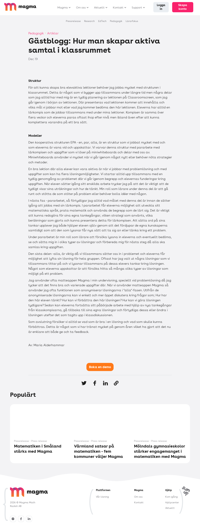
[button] (63, 8)
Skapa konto (182, 7)
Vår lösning (102, 496)
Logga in (161, 7)
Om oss (138, 496)
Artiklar (53, 33)
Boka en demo (100, 367)
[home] (25, 8)
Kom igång (171, 496)
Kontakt (138, 502)
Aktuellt (170, 508)
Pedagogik (36, 33)
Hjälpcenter (172, 502)
